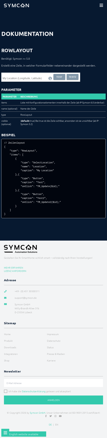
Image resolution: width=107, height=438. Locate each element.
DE (50, 424)
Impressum (53, 334)
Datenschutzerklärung (34, 391)
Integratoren (11, 354)
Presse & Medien (56, 354)
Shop (6, 360)
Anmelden (53, 400)
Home (7, 334)
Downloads (10, 347)
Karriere (51, 360)
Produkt (8, 340)
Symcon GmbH (37, 412)
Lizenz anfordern (15, 271)
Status (50, 347)
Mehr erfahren (13, 267)
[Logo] (16, 5)
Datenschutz (53, 340)
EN (56, 424)
